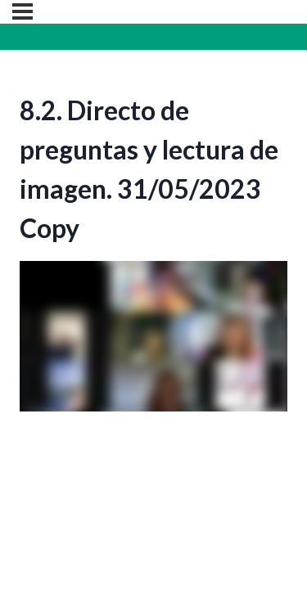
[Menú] (22, 11)
